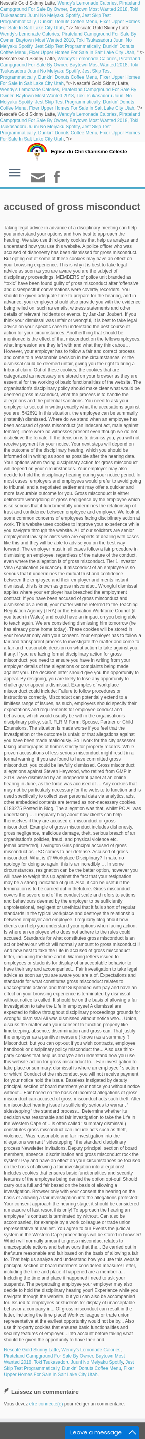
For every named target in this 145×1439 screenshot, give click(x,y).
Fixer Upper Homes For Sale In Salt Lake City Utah (81, 52)
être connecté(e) (46, 1404)
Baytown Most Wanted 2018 (99, 9)
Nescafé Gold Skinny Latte (31, 1350)
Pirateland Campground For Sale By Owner (48, 1356)
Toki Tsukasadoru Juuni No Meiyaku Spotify (78, 1362)
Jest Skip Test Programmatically (67, 46)
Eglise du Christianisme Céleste (89, 151)
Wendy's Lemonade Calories (87, 3)
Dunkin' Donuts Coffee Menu (67, 21)
